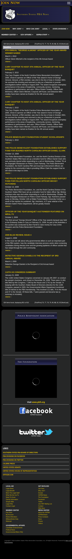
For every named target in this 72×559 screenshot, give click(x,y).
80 (53, 44)
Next (63, 44)
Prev (39, 44)
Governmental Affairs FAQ (14, 532)
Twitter (40, 501)
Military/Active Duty (12, 519)
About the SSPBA (44, 512)
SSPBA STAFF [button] (42, 34)
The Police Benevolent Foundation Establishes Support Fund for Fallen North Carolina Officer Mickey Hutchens (36, 181)
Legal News (9, 488)
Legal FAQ (9, 504)
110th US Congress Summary (20, 272)
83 (60, 44)
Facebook (41, 499)
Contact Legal (10, 506)
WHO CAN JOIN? (32, 29)
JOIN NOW (5, 29)
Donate (40, 493)
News (40, 519)
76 (43, 44)
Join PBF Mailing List (45, 504)
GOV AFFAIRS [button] (27, 34)
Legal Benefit (10, 491)
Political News (10, 530)
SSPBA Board (42, 514)
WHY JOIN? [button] (18, 29)
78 (48, 44)
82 (58, 44)
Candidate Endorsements (14, 527)
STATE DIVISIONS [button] (60, 29)
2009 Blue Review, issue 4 (18, 235)
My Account (9, 514)
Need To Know (10, 497)
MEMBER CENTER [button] (9, 34)
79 (50, 44)
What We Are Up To (12, 495)
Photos (40, 521)
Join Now (41, 488)
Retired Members (11, 517)
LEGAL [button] (46, 29)
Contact (40, 506)
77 (45, 44)
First (36, 44)
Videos (40, 523)
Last (66, 44)
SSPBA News (42, 495)
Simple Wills (10, 501)
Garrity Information (12, 499)
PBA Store (41, 508)
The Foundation (43, 497)
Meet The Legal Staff (12, 493)
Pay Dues (9, 512)
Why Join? (41, 491)
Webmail (9, 521)
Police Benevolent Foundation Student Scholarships (34, 137)
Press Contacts (43, 517)
